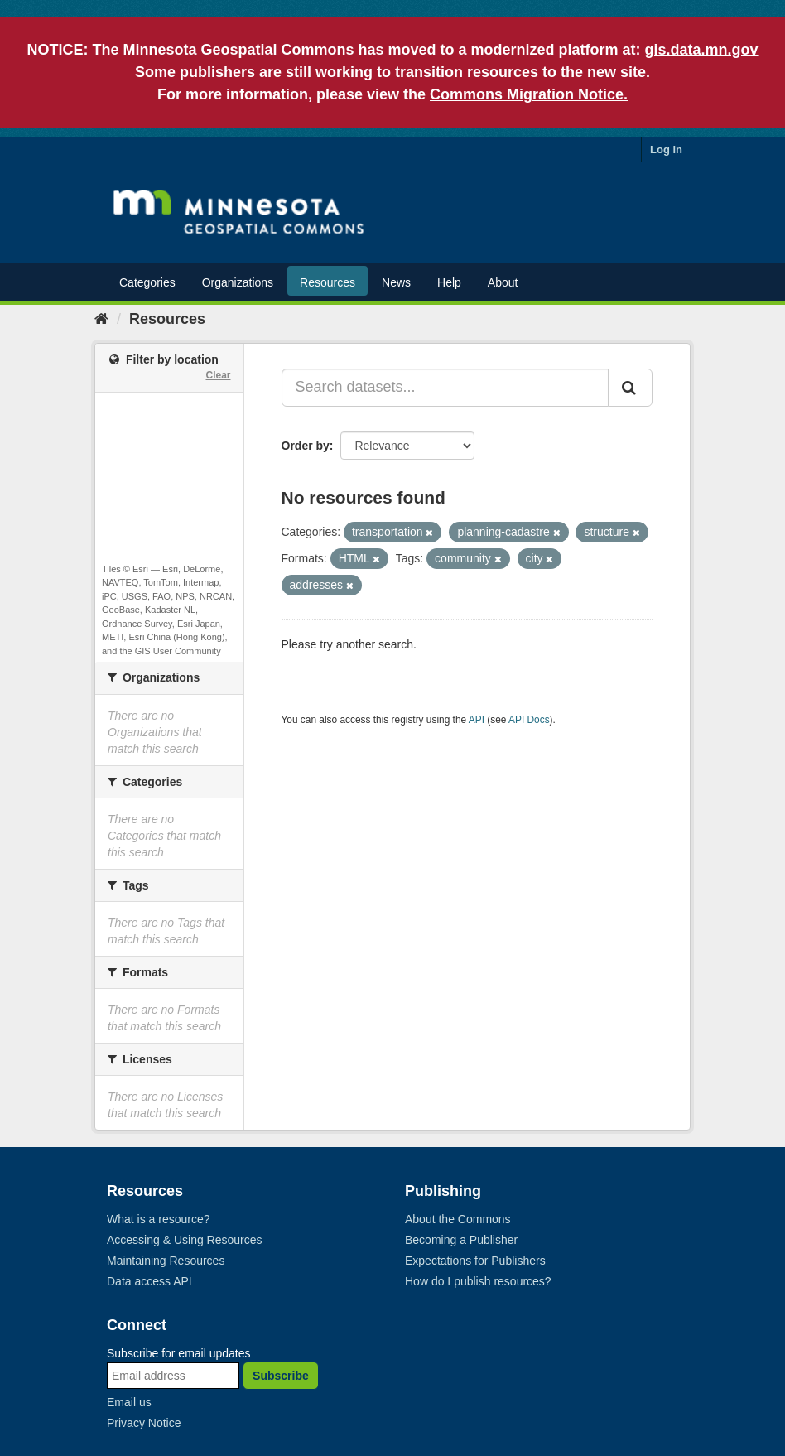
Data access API (149, 1281)
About (503, 282)
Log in (666, 149)
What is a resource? (158, 1219)
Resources (327, 282)
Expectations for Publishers (475, 1260)
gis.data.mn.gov (702, 49)
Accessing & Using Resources (184, 1239)
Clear (217, 375)
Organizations (237, 282)
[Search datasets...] (445, 388)
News (396, 282)
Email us (129, 1402)
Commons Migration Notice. (529, 94)
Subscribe (281, 1375)
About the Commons (458, 1219)
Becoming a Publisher (461, 1239)
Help (449, 282)
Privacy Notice (144, 1422)
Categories (147, 282)
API (476, 720)
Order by (306, 445)
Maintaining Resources (165, 1260)
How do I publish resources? (478, 1281)
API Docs (529, 720)
